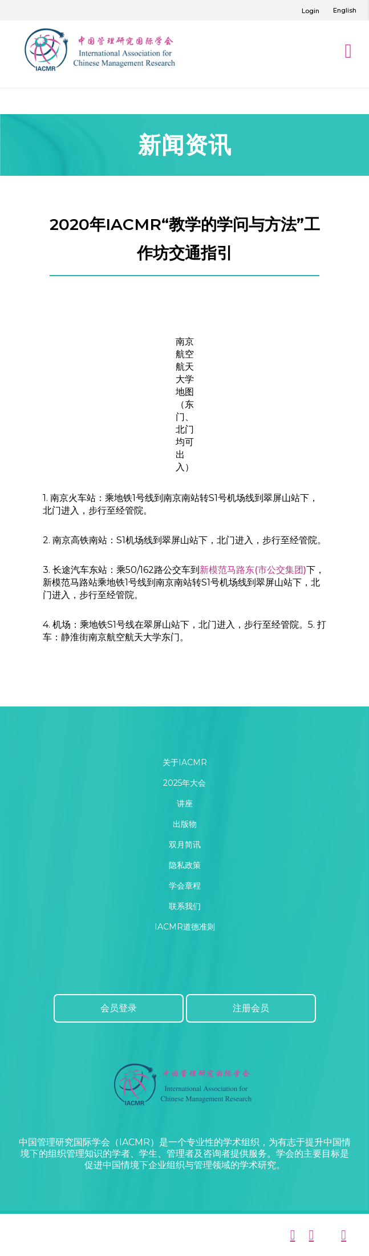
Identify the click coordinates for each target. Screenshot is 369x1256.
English (344, 10)
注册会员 (251, 1008)
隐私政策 (185, 865)
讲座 (185, 803)
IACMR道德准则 (185, 927)
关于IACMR (185, 762)
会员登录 (118, 1008)
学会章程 (185, 886)
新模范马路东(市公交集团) (253, 569)
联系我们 (185, 906)
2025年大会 (184, 783)
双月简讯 (185, 844)
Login (310, 11)
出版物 (185, 824)
